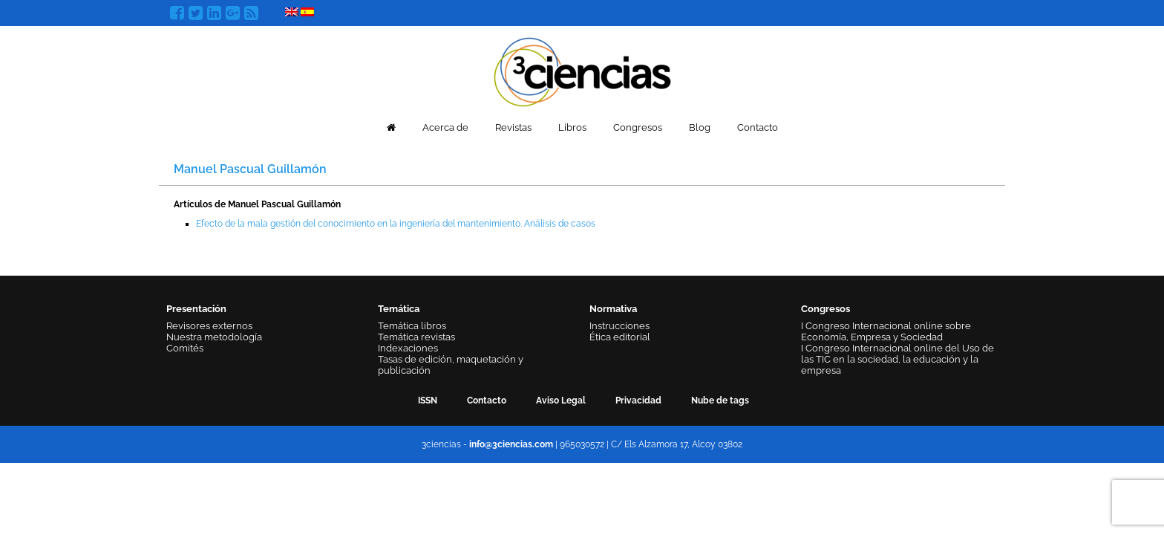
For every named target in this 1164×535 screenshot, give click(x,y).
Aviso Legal (561, 400)
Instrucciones (619, 325)
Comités (184, 348)
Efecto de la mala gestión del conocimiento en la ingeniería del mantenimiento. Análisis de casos (395, 223)
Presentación (196, 308)
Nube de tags (720, 400)
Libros (572, 127)
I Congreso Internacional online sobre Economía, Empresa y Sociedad (886, 331)
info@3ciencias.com (511, 444)
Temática (398, 308)
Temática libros (412, 325)
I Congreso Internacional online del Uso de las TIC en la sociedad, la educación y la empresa (897, 359)
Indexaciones (408, 348)
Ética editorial (619, 337)
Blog (699, 127)
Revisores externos (209, 325)
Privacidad (638, 400)
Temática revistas (416, 337)
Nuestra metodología (214, 337)
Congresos (637, 127)
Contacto (757, 127)
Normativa (613, 308)
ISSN (427, 400)
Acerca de (445, 127)
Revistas (513, 127)
